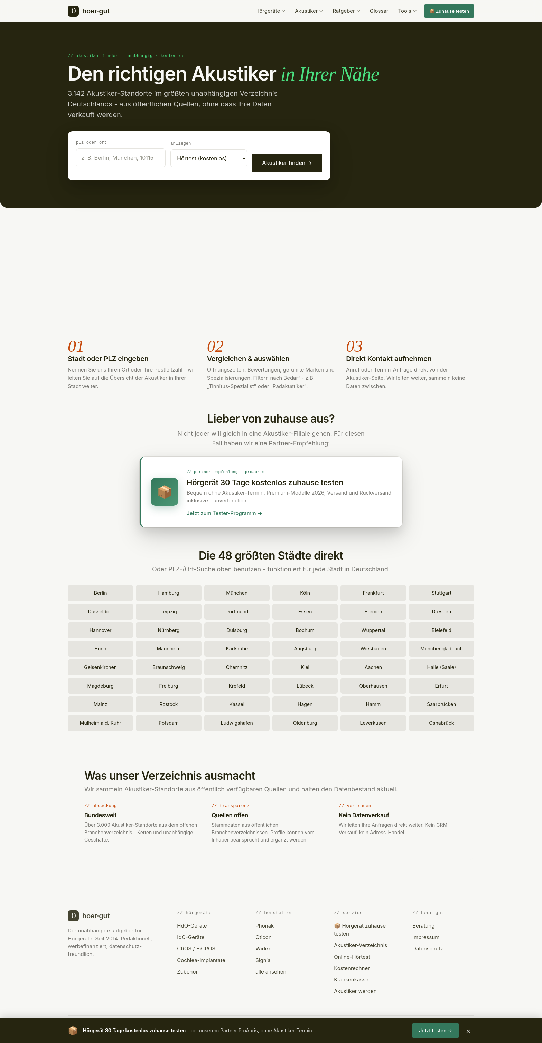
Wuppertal (373, 629)
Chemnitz (237, 666)
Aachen (373, 666)
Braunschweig (168, 666)
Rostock (168, 703)
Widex (263, 947)
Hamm (373, 703)
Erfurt (441, 685)
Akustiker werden (355, 990)
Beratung (423, 924)
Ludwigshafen (237, 722)
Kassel (237, 703)
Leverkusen (373, 722)
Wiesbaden (373, 647)
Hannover (101, 629)
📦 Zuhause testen (449, 11)
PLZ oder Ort (91, 142)
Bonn (100, 647)
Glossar (379, 11)
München (236, 592)
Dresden (441, 610)
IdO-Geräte (190, 936)
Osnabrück (441, 722)
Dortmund (236, 610)
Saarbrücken (441, 703)
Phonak (264, 924)
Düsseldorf (100, 610)
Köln (305, 592)
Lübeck (305, 685)
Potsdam (169, 722)
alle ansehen (270, 970)
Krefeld (237, 685)
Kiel (305, 666)
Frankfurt (373, 592)
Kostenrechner (352, 967)
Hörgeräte (270, 11)
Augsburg (305, 647)
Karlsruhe (237, 647)
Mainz (101, 703)
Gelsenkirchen (100, 666)
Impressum (425, 936)
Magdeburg (100, 685)
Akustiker (309, 11)
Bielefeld (441, 629)
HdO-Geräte (192, 924)
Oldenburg (305, 722)
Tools (407, 11)
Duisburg (237, 629)
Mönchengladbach (441, 647)
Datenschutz (427, 947)
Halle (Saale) (441, 666)
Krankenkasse (351, 978)
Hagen (305, 703)
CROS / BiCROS (196, 947)
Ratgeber (346, 11)
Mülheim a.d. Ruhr (100, 722)
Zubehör (187, 970)
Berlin (100, 592)
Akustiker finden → (287, 162)
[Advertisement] (271, 272)
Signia (262, 959)
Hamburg (168, 592)
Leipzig (168, 610)
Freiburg (168, 685)
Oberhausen (373, 685)
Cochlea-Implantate (201, 959)
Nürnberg (169, 629)
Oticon (263, 936)
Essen (305, 610)
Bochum (305, 629)
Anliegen (180, 143)
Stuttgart (441, 592)
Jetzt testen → (435, 1030)
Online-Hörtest (352, 955)
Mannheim (168, 647)
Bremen (373, 610)
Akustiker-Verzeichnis (360, 944)
